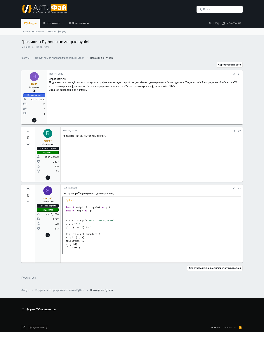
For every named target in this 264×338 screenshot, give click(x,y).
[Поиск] (220, 9)
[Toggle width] (23, 327)
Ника (27, 47)
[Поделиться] (234, 74)
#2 (239, 131)
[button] (62, 23)
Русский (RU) (38, 327)
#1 (239, 74)
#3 (239, 188)
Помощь (216, 327)
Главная (227, 327)
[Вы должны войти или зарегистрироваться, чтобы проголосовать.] (28, 132)
